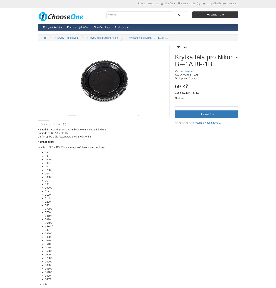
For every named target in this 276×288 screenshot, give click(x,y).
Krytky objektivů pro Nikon (103, 37)
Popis (43, 124)
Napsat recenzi (213, 122)
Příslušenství (122, 27)
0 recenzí (197, 122)
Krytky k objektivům (78, 27)
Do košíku (207, 114)
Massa (189, 71)
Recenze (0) (59, 124)
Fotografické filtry (52, 27)
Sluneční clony (102, 27)
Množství (179, 98)
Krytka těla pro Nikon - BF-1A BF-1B (148, 37)
